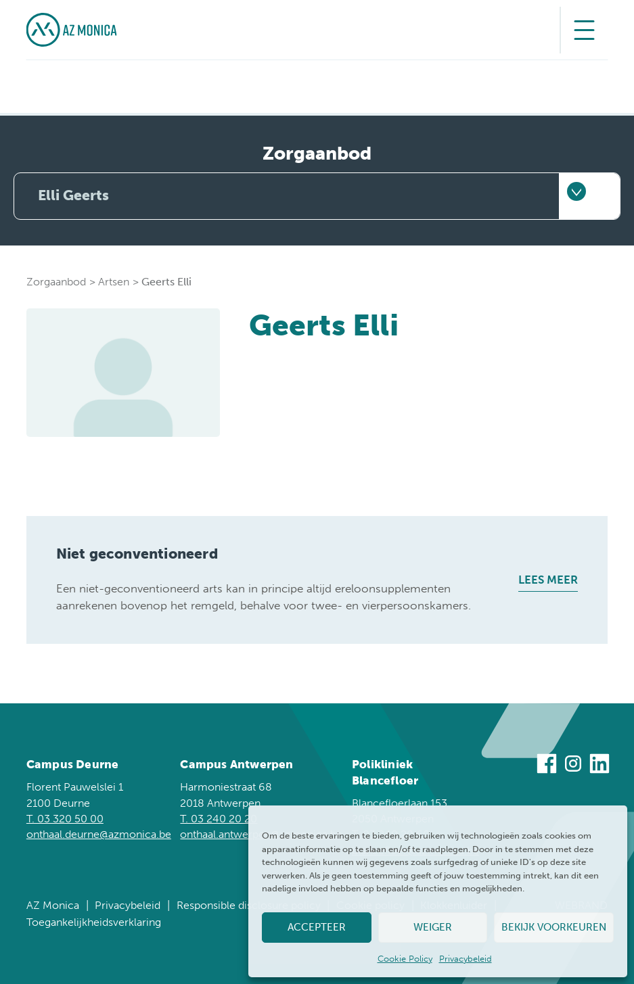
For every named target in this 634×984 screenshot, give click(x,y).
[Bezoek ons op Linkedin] (599, 765)
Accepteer (317, 927)
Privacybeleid (465, 959)
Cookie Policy (405, 959)
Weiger (432, 927)
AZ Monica (52, 905)
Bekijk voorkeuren (553, 927)
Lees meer (548, 580)
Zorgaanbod (56, 281)
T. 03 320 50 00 (65, 818)
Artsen (113, 281)
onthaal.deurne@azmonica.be (98, 834)
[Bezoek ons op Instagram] (573, 765)
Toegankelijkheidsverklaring (93, 922)
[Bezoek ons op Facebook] (547, 765)
